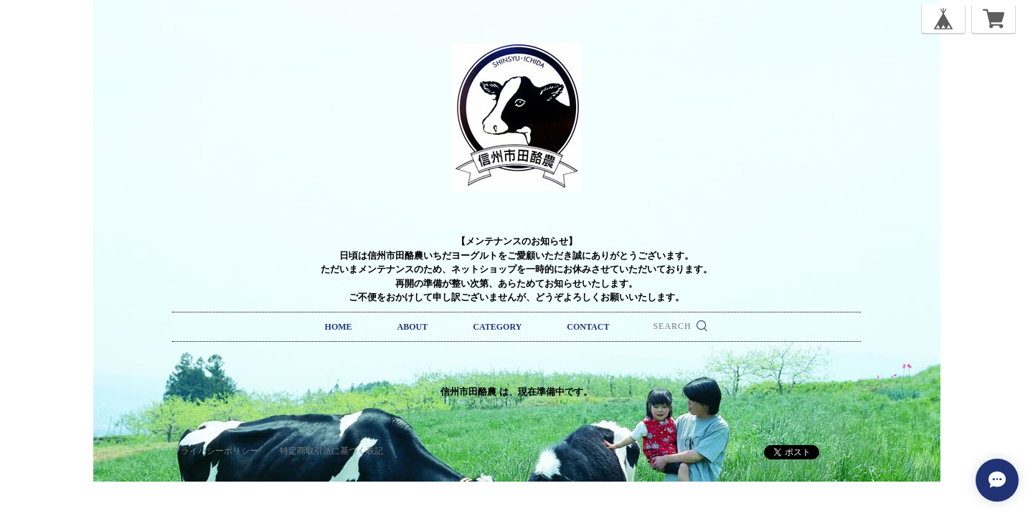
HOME (338, 327)
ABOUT (412, 327)
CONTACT (588, 327)
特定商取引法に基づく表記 (331, 451)
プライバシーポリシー (215, 451)
